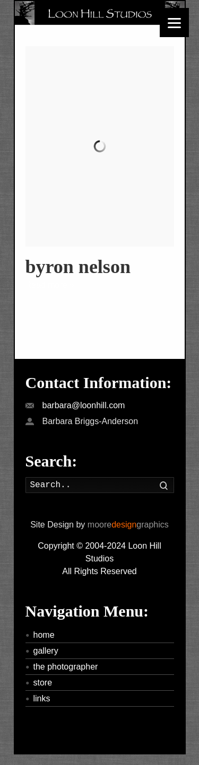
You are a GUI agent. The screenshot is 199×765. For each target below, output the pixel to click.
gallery (45, 650)
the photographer (65, 666)
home (44, 634)
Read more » (50, 284)
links (41, 698)
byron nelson (78, 266)
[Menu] (174, 22)
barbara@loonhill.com (83, 405)
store (43, 682)
